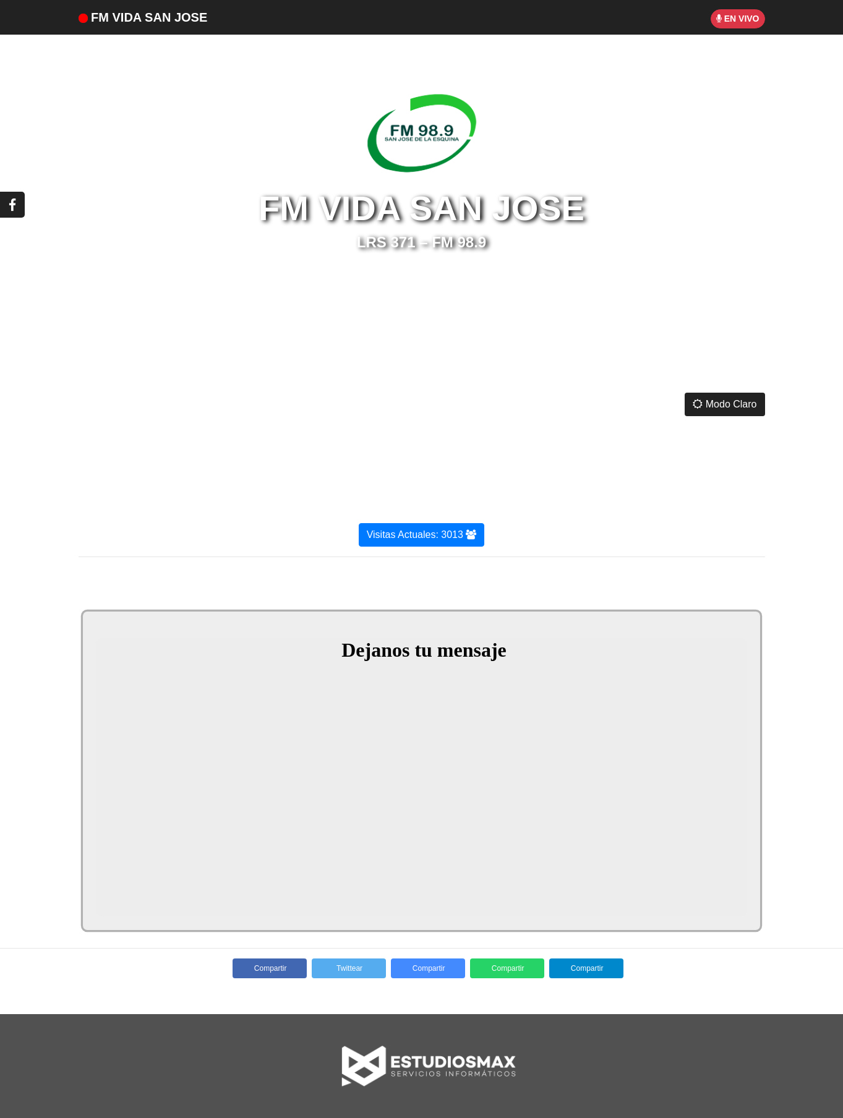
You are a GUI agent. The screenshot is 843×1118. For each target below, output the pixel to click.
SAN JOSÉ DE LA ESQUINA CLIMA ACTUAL (421, 337)
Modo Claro (724, 404)
